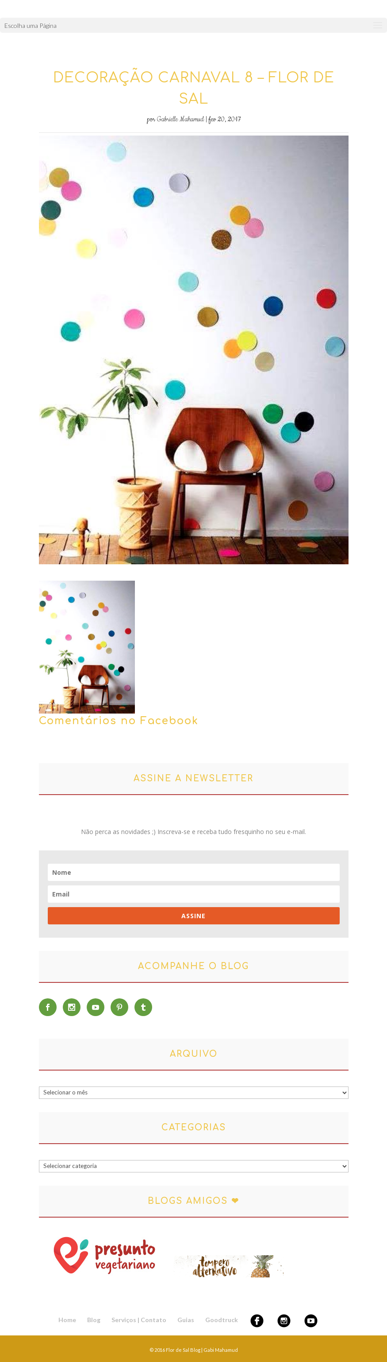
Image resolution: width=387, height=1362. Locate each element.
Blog (93, 1319)
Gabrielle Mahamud (180, 119)
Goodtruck (221, 1319)
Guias (185, 1319)
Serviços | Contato (138, 1319)
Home (67, 1319)
